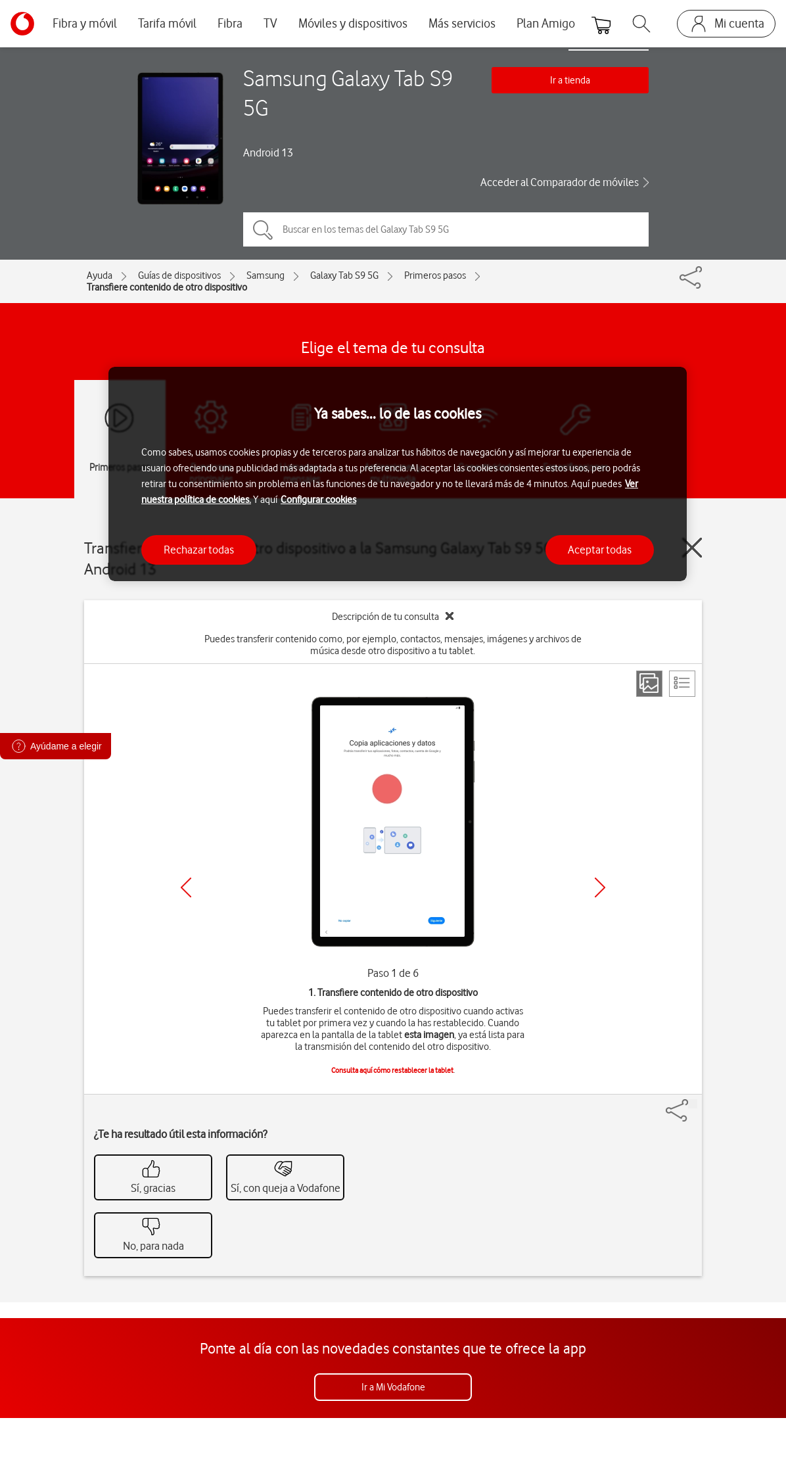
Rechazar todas (199, 549)
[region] (397, 474)
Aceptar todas (600, 549)
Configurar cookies (318, 500)
